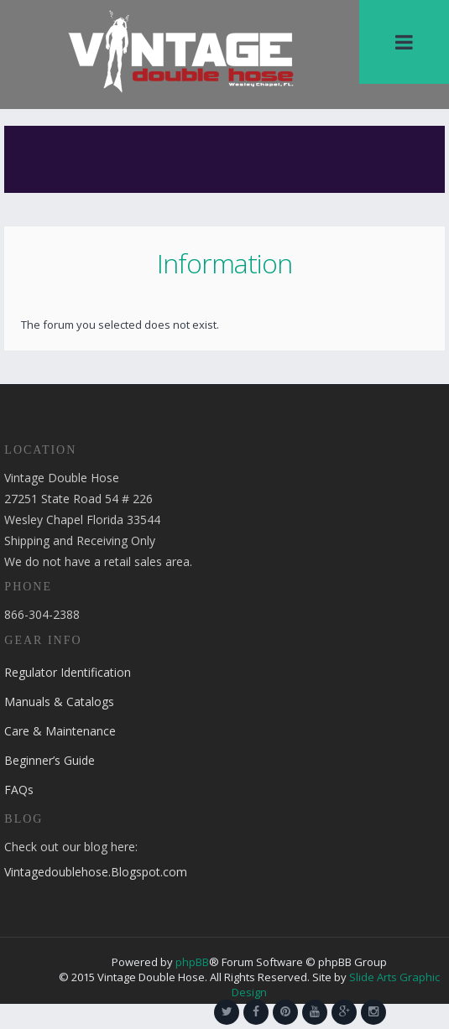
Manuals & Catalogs (59, 701)
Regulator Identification (67, 672)
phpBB (192, 961)
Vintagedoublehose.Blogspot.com (95, 872)
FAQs (19, 790)
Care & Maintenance (60, 731)
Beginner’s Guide (49, 760)
